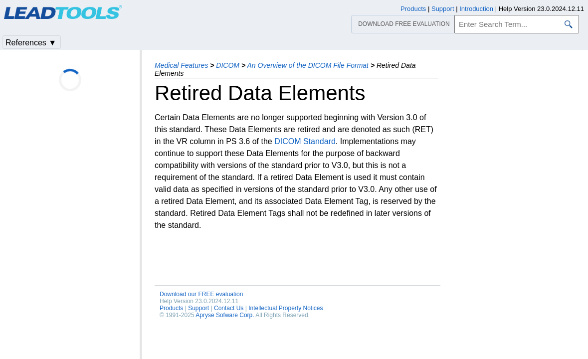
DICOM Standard (305, 141)
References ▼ (30, 42)
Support (198, 308)
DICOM (227, 65)
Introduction (476, 8)
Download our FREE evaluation (201, 294)
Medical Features (181, 65)
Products (171, 308)
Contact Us (228, 308)
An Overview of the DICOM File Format (308, 65)
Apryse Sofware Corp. (225, 315)
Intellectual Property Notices (285, 308)
